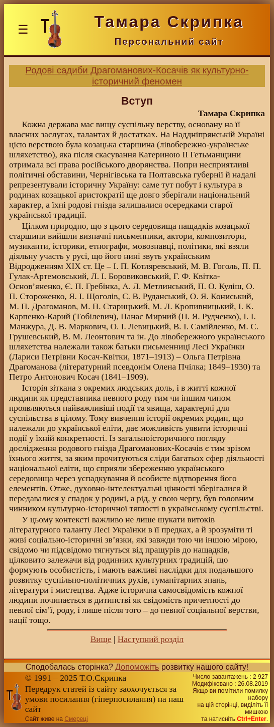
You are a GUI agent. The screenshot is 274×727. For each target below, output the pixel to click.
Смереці (75, 718)
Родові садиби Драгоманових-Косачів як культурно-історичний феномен (137, 75)
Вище (101, 639)
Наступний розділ (151, 639)
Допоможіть (137, 667)
